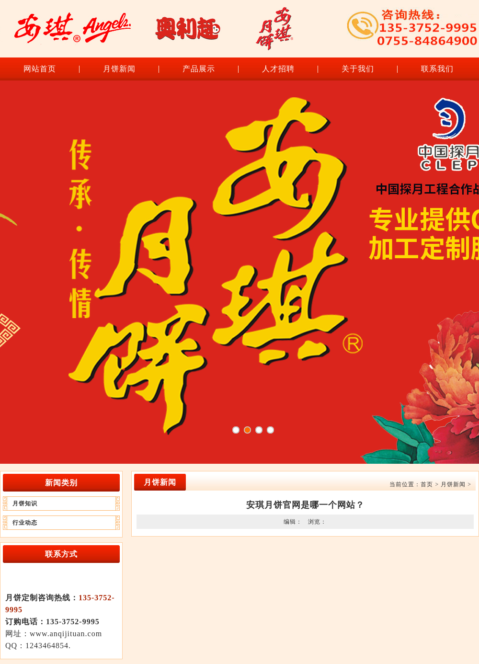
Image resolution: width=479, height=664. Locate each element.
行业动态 (24, 522)
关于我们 (358, 69)
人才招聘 (278, 69)
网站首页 (39, 69)
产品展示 (198, 69)
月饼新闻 (119, 69)
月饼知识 (24, 503)
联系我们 (437, 69)
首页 (427, 484)
